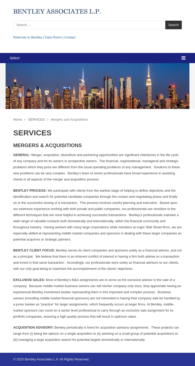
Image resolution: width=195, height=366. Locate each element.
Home (17, 119)
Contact (70, 37)
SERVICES (36, 119)
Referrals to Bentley (27, 37)
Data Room (53, 37)
